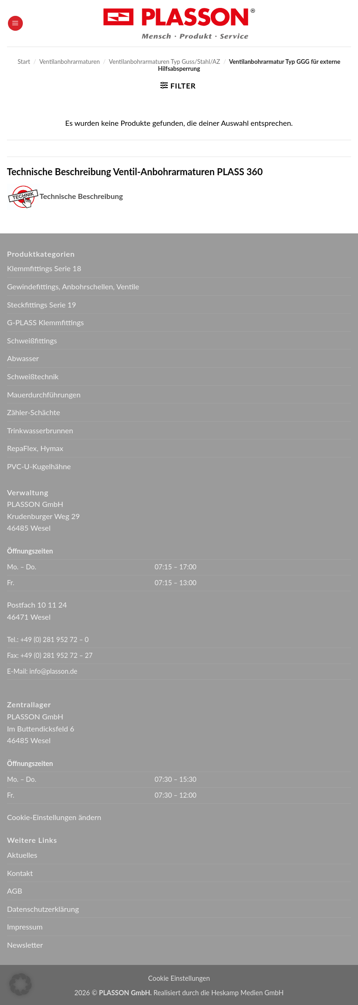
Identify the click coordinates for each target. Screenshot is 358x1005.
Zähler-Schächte (33, 412)
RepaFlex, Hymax (35, 448)
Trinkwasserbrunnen (40, 430)
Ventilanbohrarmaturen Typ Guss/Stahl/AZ (164, 61)
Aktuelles (22, 854)
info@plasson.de (53, 671)
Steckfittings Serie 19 (41, 304)
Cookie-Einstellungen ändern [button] (54, 817)
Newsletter (25, 944)
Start (24, 61)
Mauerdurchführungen (44, 394)
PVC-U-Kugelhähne (39, 466)
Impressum (24, 926)
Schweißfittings (32, 340)
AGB (14, 890)
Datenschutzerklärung (43, 908)
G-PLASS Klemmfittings (45, 322)
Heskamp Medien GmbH (247, 993)
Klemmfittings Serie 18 (44, 268)
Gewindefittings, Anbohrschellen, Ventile (73, 286)
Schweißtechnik (33, 376)
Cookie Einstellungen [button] (179, 978)
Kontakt (20, 872)
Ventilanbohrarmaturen (69, 61)
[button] (15, 23)
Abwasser (23, 358)
